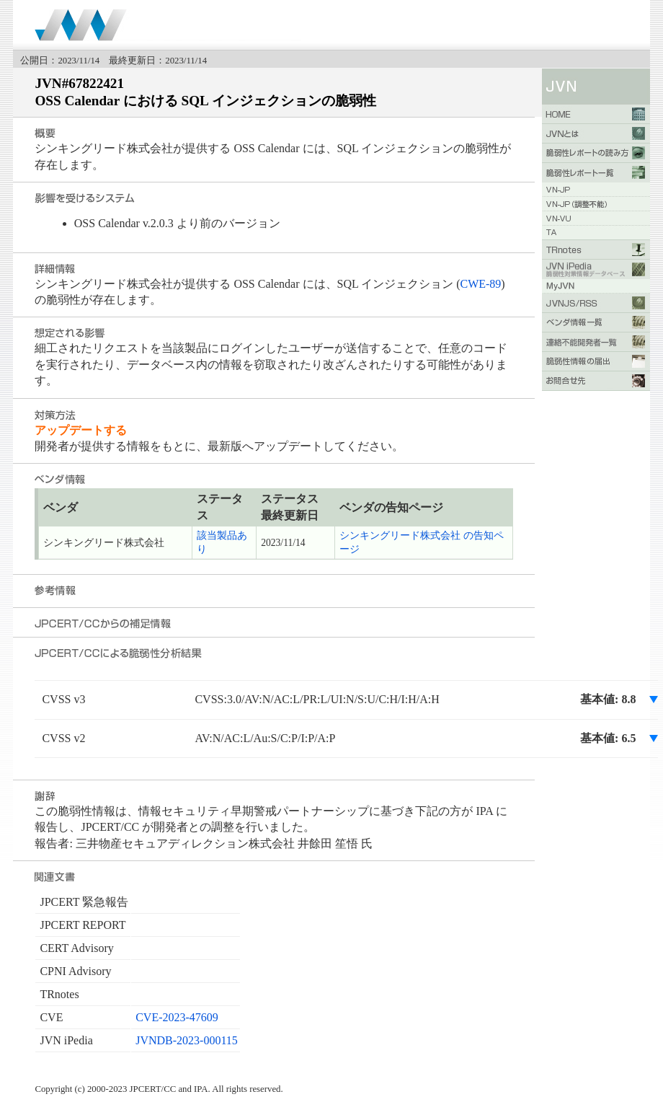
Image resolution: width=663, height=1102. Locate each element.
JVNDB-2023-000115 (186, 1040)
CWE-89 (480, 284)
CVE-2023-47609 (176, 1017)
